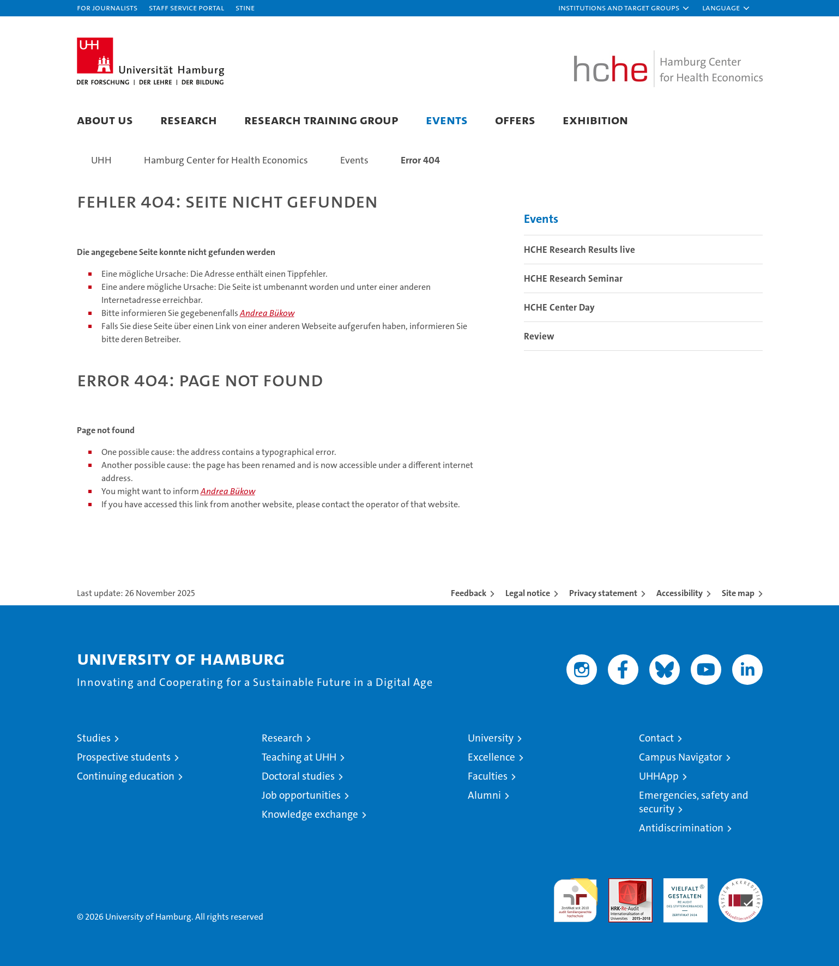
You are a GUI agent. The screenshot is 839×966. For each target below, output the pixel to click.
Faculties (488, 776)
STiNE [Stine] (245, 7)
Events (447, 120)
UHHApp (659, 776)
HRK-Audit (682, 884)
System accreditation (741, 889)
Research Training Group (321, 120)
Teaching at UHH (299, 757)
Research (188, 120)
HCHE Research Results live (579, 250)
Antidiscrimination (681, 828)
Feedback (468, 593)
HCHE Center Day (559, 307)
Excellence (491, 757)
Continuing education (125, 776)
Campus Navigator (680, 757)
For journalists (107, 7)
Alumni (484, 795)
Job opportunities (301, 795)
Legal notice (527, 593)
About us (105, 120)
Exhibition (595, 120)
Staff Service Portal (186, 7)
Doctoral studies (298, 776)
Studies (94, 738)
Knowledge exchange (310, 814)
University (491, 738)
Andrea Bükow (267, 313)
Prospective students (124, 757)
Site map (738, 593)
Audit (618, 884)
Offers (515, 120)
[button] (624, 8)
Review (539, 336)
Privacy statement (603, 593)
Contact (656, 738)
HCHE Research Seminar (573, 278)
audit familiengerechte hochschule (575, 895)
